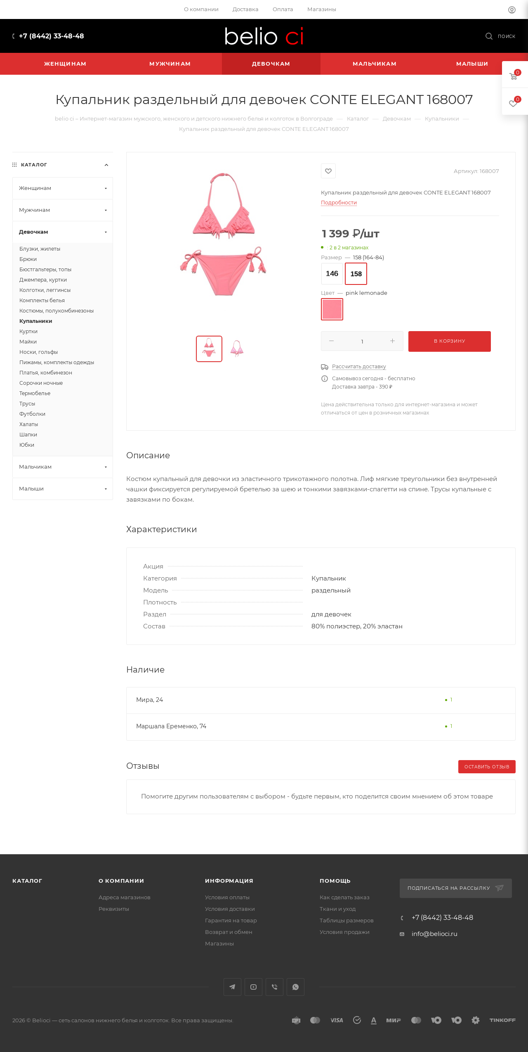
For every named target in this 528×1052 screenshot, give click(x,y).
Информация (229, 880)
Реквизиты (114, 908)
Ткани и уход (338, 908)
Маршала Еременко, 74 (171, 726)
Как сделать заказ (345, 897)
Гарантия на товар (231, 920)
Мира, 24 (149, 700)
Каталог (27, 880)
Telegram (232, 987)
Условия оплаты (227, 897)
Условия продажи (345, 932)
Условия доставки (230, 908)
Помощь (335, 880)
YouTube (253, 987)
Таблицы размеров (347, 920)
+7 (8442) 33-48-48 (51, 36)
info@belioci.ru (434, 934)
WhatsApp (295, 987)
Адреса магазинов (125, 897)
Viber (274, 987)
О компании (121, 880)
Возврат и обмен (228, 932)
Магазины (219, 943)
